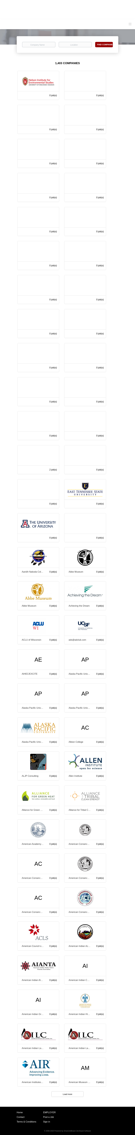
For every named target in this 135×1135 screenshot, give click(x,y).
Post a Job (48, 1117)
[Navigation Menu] (130, 24)
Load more (67, 1094)
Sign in (46, 1122)
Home (20, 1112)
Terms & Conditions (26, 1122)
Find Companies (105, 44)
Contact (20, 1117)
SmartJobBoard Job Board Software (77, 1131)
